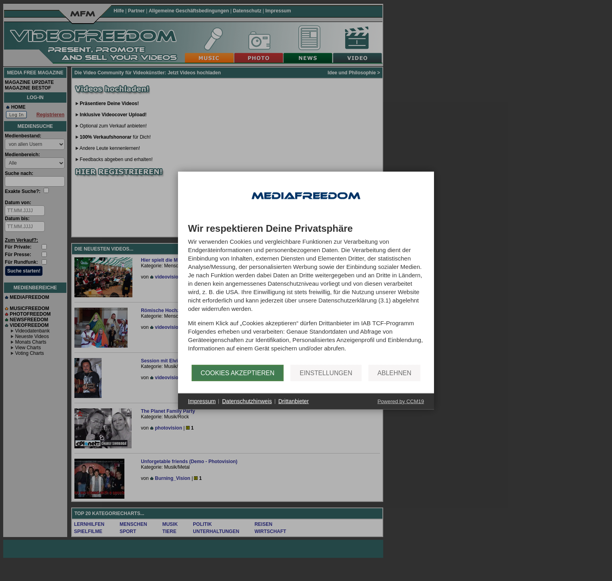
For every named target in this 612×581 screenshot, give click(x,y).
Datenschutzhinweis (247, 401)
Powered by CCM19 (401, 401)
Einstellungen (326, 372)
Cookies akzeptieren (238, 372)
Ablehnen (395, 372)
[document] (306, 294)
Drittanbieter (293, 401)
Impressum (202, 401)
